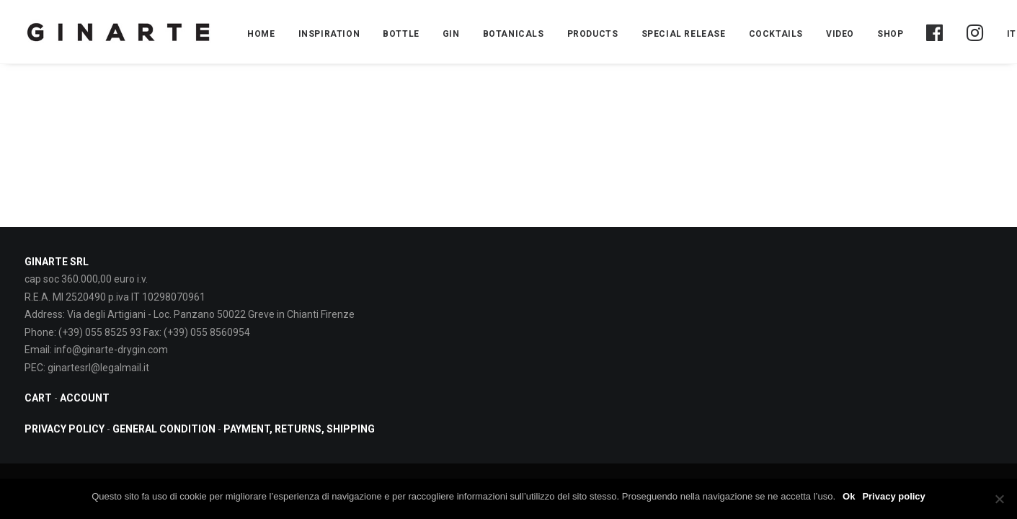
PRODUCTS (592, 34)
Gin (451, 34)
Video (840, 34)
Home (261, 34)
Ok (849, 496)
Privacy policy (893, 496)
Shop (890, 34)
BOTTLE (401, 34)
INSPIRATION (329, 34)
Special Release (683, 34)
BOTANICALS (513, 34)
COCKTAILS (776, 34)
